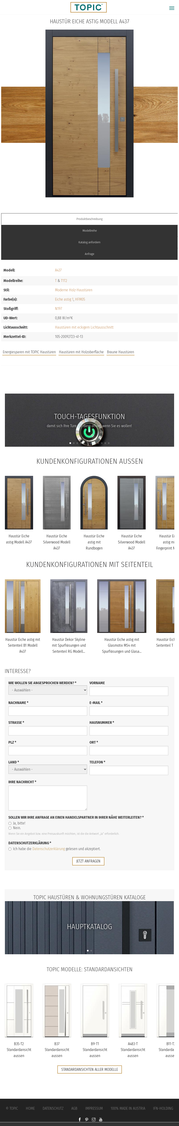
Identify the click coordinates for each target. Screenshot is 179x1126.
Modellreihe (90, 230)
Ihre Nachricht (22, 782)
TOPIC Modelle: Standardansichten (90, 969)
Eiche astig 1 (64, 299)
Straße (16, 722)
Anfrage (89, 254)
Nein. (14, 828)
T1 (62, 280)
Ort (94, 742)
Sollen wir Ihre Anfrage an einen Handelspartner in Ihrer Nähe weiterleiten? (76, 817)
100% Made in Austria (128, 1108)
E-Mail (96, 702)
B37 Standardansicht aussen (57, 1050)
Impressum (94, 1108)
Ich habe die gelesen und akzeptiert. (54, 849)
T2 (65, 280)
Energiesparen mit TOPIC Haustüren (29, 352)
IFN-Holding (163, 1108)
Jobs (89, 375)
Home (30, 1108)
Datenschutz (53, 1108)
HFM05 (80, 299)
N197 (58, 308)
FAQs (89, 384)
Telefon (97, 762)
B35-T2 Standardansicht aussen (19, 1050)
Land (13, 762)
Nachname (18, 702)
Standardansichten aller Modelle (89, 1069)
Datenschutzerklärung (29, 843)
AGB (74, 1108)
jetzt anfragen (88, 861)
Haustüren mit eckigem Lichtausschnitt (84, 327)
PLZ (12, 742)
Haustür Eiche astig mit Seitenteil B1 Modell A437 (22, 645)
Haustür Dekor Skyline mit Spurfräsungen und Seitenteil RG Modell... (69, 645)
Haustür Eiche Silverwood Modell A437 (56, 542)
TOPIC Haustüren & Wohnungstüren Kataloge (89, 897)
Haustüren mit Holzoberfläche (81, 352)
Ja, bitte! (16, 823)
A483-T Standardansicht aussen (133, 1050)
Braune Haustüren (120, 352)
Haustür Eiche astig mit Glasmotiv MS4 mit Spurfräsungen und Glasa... (121, 645)
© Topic (12, 1108)
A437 (58, 270)
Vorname (97, 683)
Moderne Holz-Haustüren (73, 290)
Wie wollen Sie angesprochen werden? (42, 683)
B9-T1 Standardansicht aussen (95, 1050)
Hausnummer (102, 722)
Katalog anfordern (89, 242)
